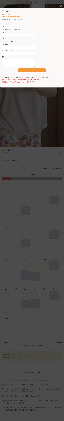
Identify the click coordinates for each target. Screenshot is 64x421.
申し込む (32, 70)
